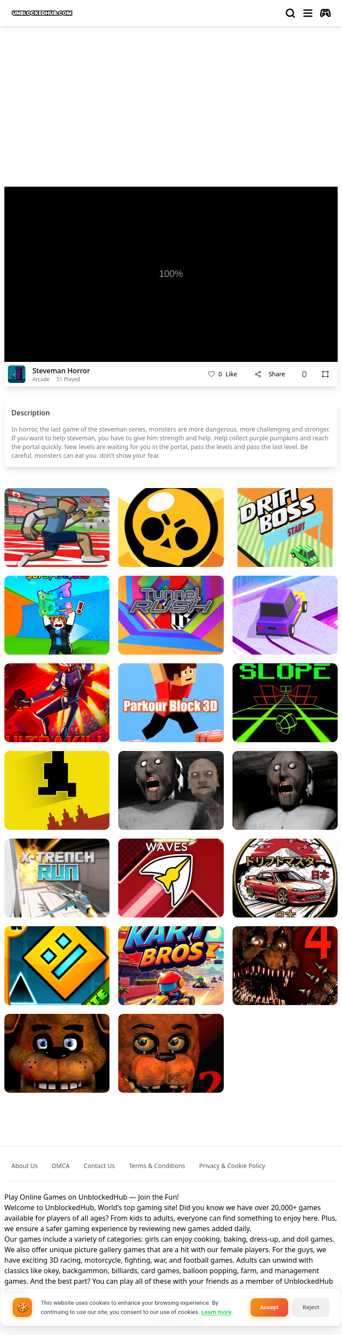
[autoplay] (325, 13)
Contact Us (99, 1165)
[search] (290, 13)
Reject (311, 1307)
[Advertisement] (171, 99)
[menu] (308, 13)
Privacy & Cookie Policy (232, 1165)
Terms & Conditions (157, 1165)
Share (269, 374)
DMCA (61, 1165)
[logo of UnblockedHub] (42, 13)
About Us (24, 1165)
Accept (269, 1307)
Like (222, 374)
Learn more (216, 1311)
